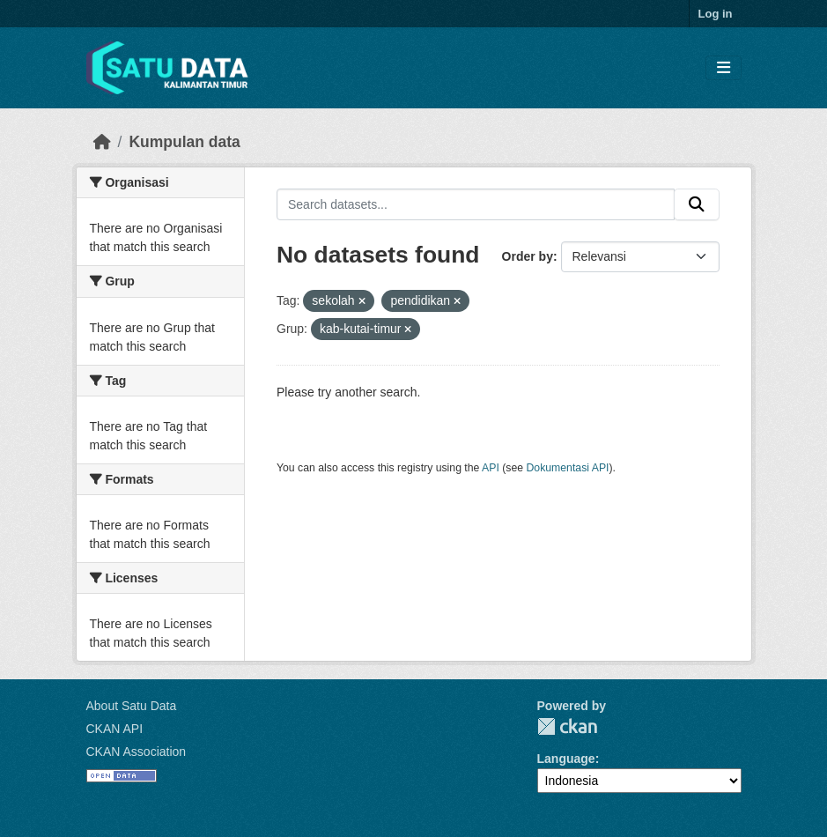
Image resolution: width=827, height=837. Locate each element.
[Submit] (697, 204)
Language (566, 759)
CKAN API (115, 729)
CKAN (567, 726)
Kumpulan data (184, 142)
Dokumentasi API (568, 468)
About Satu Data (131, 706)
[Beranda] (102, 142)
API (490, 468)
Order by (527, 256)
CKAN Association (136, 751)
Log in (715, 13)
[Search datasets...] (476, 204)
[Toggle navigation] (723, 68)
